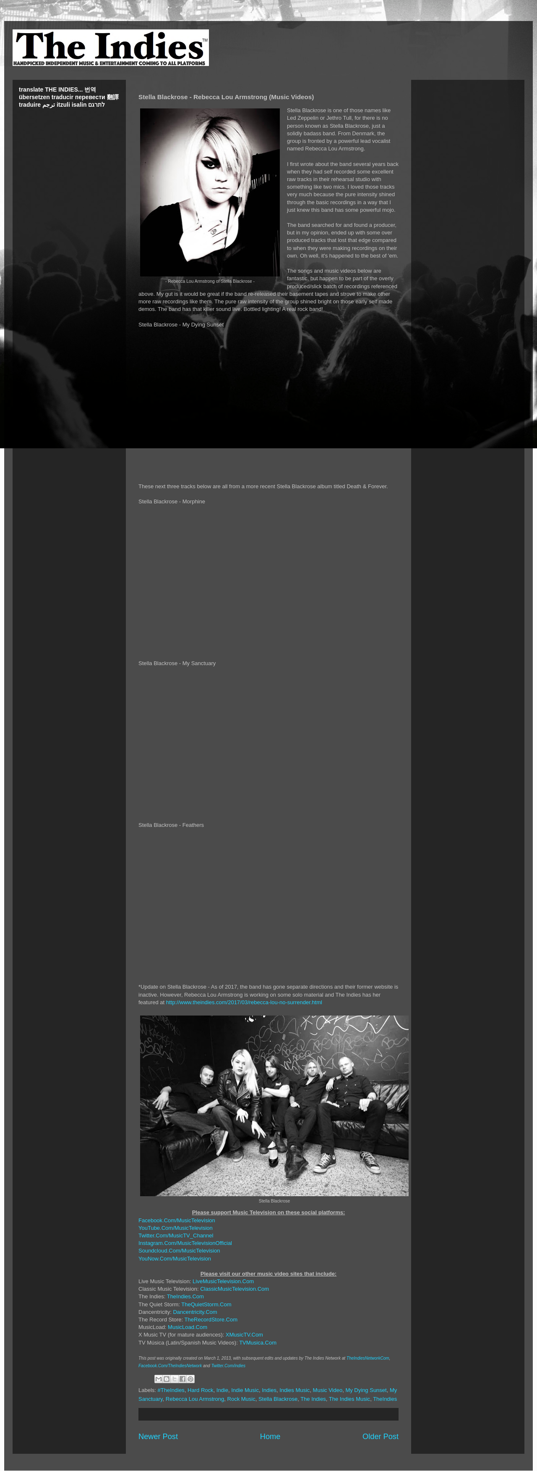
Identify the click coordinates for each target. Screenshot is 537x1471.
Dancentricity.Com (195, 1312)
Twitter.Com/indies (228, 1365)
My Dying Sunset (365, 1390)
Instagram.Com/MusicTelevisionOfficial (185, 1243)
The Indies (313, 1399)
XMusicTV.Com (244, 1335)
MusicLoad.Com (187, 1327)
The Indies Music (349, 1399)
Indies (269, 1390)
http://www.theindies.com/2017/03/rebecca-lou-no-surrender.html (244, 1002)
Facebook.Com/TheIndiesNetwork (170, 1365)
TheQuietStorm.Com (206, 1304)
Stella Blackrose (277, 1399)
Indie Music (245, 1390)
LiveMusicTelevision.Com (223, 1281)
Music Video (328, 1390)
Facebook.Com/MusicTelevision (176, 1220)
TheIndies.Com (185, 1296)
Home (270, 1436)
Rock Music (241, 1399)
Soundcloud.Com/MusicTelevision (179, 1250)
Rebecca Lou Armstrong (195, 1399)
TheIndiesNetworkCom (368, 1358)
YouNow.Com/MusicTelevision (174, 1258)
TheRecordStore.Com (211, 1319)
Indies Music (294, 1390)
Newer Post (158, 1436)
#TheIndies (171, 1390)
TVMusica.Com (257, 1342)
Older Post (380, 1436)
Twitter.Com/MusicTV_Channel (175, 1235)
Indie (222, 1390)
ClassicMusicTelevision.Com (234, 1289)
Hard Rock (200, 1390)
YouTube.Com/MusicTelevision (175, 1228)
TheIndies (385, 1399)
